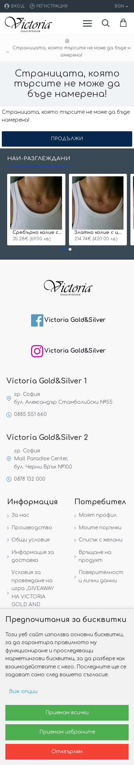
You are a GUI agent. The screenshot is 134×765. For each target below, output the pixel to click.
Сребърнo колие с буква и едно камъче (38, 232)
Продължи (67, 138)
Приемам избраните (67, 732)
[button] (64, 249)
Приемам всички (67, 712)
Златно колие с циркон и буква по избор (99, 232)
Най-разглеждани (38, 159)
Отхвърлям (67, 751)
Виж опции (23, 691)
